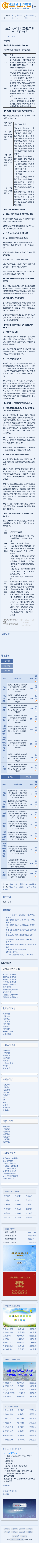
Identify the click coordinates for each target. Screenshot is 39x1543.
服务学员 (6, 1142)
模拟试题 (6, 1139)
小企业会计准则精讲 (10, 1166)
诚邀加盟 (22, 1532)
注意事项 (18, 1213)
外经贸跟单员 (8, 1389)
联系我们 (29, 1532)
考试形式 (29, 1200)
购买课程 (21, 1410)
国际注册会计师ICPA (10, 995)
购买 (36, 688)
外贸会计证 (8, 1121)
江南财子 (15, 1536)
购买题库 (32, 1410)
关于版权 (29, 1529)
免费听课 (21, 1329)
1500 (31, 768)
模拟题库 (6, 1026)
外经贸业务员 (8, 1386)
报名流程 (7, 1200)
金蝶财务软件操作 (9, 1171)
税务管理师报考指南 (10, 989)
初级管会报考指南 (9, 977)
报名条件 (29, 1196)
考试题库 (29, 1217)
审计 (4, 1100)
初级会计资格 (9, 1008)
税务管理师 (7, 987)
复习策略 (18, 1217)
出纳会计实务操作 (9, 1163)
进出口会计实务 (9, 1178)
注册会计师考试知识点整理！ (17, 949)
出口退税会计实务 (9, 1168)
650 (31, 757)
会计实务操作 (9, 1153)
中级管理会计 (8, 1346)
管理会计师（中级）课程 (12, 1449)
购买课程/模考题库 (12, 1406)
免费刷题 (32, 1329)
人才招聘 (7, 1532)
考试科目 (29, 1204)
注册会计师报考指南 (12, 1191)
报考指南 (6, 1016)
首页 (13, 16)
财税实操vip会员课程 (11, 1158)
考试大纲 (18, 1209)
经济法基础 (7, 1034)
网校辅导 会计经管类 (12, 1306)
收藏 (13, 36)
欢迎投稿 (22, 1529)
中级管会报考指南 (9, 982)
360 (31, 873)
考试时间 (18, 1204)
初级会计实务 (8, 1031)
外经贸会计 (7, 1339)
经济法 (5, 1066)
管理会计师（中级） (10, 979)
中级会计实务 (8, 1063)
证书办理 (29, 1213)
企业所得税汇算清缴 (10, 1176)
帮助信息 (14, 1532)
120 (31, 863)
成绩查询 (6, 1021)
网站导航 (14, 1529)
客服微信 (24, 1536)
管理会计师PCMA (9, 984)
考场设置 (7, 1204)
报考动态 (6, 1019)
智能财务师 (7, 992)
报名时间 (18, 1196)
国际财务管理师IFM (10, 997)
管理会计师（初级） (10, 974)
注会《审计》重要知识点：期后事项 (22, 884)
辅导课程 (6, 1024)
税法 (4, 1102)
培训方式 (7, 1217)
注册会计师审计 (29, 16)
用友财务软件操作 (9, 1173)
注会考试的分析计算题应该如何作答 (19, 935)
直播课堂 (6, 1013)
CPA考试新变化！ (12, 952)
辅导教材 (6, 1029)
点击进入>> (32, 1232)
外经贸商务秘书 (9, 1393)
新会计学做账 (8, 1161)
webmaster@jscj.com (17, 1539)
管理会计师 (7, 1342)
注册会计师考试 (10, 1229)
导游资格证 (7, 1396)
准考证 (17, 1200)
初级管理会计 (8, 1435)
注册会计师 (20, 16)
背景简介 (7, 1196)
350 (31, 688)
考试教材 (7, 1209)
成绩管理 (29, 1209)
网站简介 (7, 1529)
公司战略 (6, 1110)
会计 (4, 1097)
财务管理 (6, 1068)
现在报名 (6, 1494)
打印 (8, 36)
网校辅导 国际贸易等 (12, 1359)
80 (31, 794)
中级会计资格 (9, 1045)
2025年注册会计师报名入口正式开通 (19, 954)
